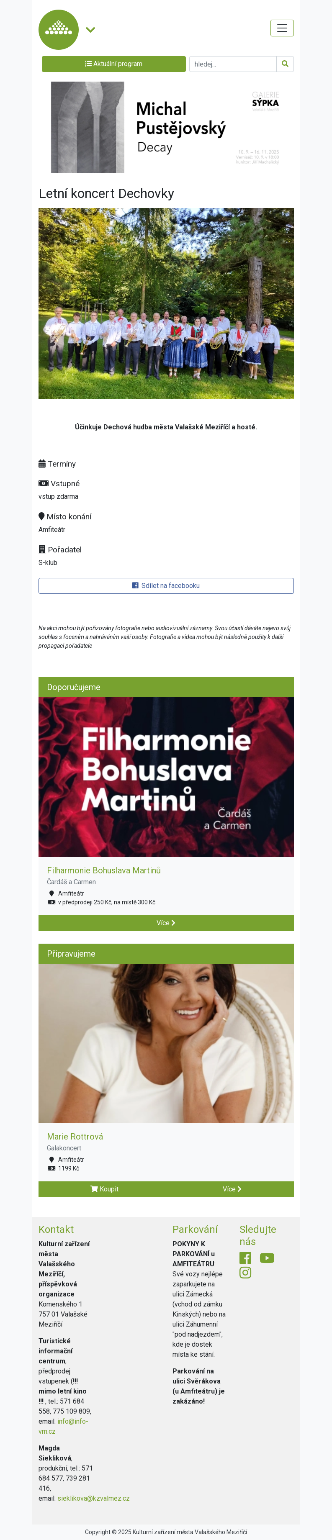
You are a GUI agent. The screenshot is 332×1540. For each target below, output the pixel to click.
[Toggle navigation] (282, 28)
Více (166, 923)
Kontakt (56, 1229)
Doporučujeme (73, 687)
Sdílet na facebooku (166, 586)
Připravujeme (71, 954)
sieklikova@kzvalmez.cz (93, 1498)
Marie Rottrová (75, 1137)
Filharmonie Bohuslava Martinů (104, 870)
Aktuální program (113, 64)
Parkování (195, 1229)
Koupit (104, 1189)
